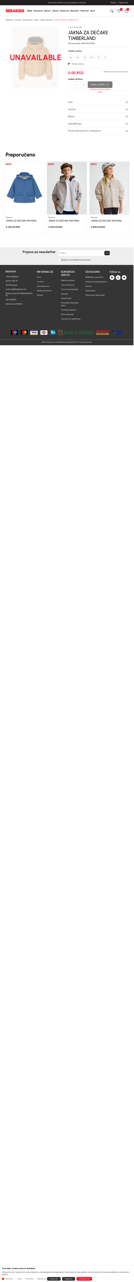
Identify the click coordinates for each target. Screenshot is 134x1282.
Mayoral (9, 217)
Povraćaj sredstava (68, 310)
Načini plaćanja (67, 314)
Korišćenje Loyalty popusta (96, 282)
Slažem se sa (76, 260)
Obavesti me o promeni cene (116, 72)
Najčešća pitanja (68, 280)
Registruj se (123, 3)
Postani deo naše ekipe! (95, 295)
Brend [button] (98, 116)
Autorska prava (43, 286)
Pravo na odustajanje (69, 289)
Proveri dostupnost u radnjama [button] (98, 130)
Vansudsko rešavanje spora (69, 304)
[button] (126, 11)
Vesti (39, 277)
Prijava (113, 3)
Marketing (41, 1279)
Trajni (19, 1279)
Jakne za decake (46, 20)
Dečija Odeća (27, 20)
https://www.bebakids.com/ (56, 342)
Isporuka (64, 294)
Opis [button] (98, 102)
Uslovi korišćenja (67, 285)
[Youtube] (124, 277)
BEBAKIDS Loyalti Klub (94, 277)
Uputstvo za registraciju (71, 319)
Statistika (29, 1279)
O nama (40, 282)
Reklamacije (66, 298)
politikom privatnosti (82, 260)
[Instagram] (118, 277)
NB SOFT (74, 342)
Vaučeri (88, 286)
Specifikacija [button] (98, 123)
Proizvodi (18, 20)
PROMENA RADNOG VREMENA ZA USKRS (67, 3)
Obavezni (9, 1279)
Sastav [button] (98, 109)
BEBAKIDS (9, 20)
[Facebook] (112, 277)
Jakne (36, 20)
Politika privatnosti (44, 291)
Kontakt (40, 295)
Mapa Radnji (90, 291)
